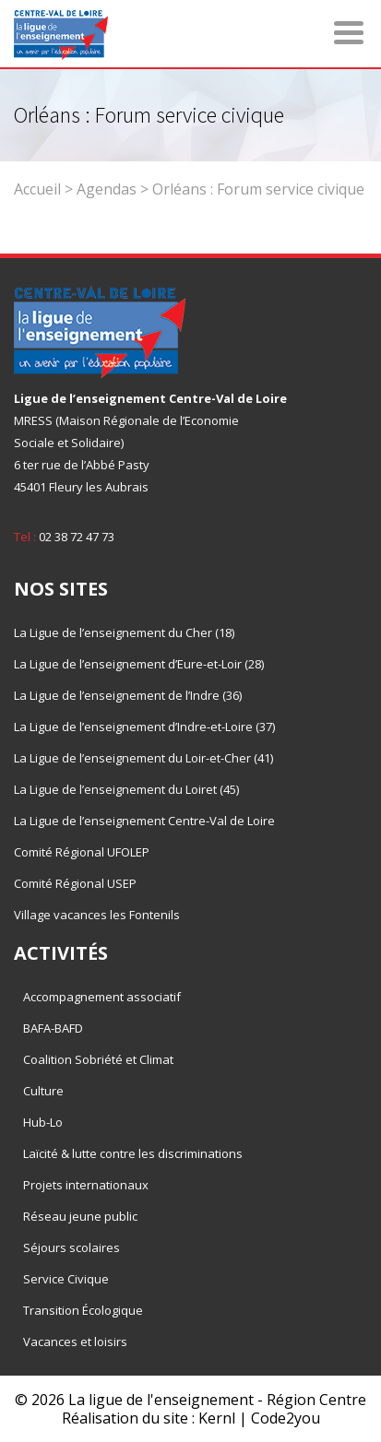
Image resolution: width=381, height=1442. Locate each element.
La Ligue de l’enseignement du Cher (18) (124, 632)
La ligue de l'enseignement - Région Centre (217, 1399)
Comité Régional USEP (75, 883)
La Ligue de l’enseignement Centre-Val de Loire (144, 820)
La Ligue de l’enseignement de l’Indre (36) (128, 695)
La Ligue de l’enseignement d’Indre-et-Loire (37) (144, 726)
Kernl (216, 1418)
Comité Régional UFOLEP (81, 852)
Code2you (285, 1418)
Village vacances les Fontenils (97, 914)
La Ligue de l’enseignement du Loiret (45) (126, 789)
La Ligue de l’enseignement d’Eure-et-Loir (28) (139, 664)
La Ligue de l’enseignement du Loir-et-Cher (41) (143, 758)
